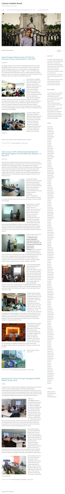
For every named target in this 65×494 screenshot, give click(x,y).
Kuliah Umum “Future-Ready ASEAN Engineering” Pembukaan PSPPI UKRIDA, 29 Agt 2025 (55, 94)
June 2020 (49, 242)
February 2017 (50, 309)
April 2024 (49, 165)
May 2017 (49, 304)
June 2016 (49, 322)
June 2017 (49, 302)
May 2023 (49, 183)
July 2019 (49, 260)
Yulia (48, 93)
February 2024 (50, 168)
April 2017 (49, 306)
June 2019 (49, 262)
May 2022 (49, 203)
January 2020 (50, 250)
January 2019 (50, 270)
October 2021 (50, 215)
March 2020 (49, 247)
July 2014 (49, 361)
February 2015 (50, 349)
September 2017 (50, 297)
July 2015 (49, 341)
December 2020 (50, 232)
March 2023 (49, 187)
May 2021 (49, 223)
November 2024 (50, 153)
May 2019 (49, 264)
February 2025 (50, 148)
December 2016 (50, 312)
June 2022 (49, 202)
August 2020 (49, 239)
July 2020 (49, 240)
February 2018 (50, 289)
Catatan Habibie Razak (12, 3)
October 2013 (50, 376)
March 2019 (49, 267)
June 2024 (49, 161)
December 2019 (50, 252)
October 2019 (50, 255)
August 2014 (49, 359)
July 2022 (49, 200)
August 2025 (49, 138)
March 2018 (49, 287)
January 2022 (50, 210)
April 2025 (49, 145)
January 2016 (50, 331)
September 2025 (50, 136)
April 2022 (49, 205)
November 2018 (50, 274)
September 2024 (50, 156)
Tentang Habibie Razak (43, 10)
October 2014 (50, 356)
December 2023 (50, 171)
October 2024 (50, 155)
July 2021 (49, 220)
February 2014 (50, 369)
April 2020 (49, 245)
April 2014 (49, 366)
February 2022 (50, 208)
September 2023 (50, 176)
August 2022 (49, 198)
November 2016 (50, 314)
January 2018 (50, 291)
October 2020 (50, 235)
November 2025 (50, 133)
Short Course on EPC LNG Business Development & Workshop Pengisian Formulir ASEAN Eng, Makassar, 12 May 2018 (21, 153)
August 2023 (49, 178)
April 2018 (49, 286)
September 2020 (50, 237)
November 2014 (50, 354)
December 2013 (50, 373)
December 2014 (50, 353)
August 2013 (49, 380)
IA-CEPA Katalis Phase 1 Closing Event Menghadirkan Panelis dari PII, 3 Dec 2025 (55, 76)
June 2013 (49, 383)
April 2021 (49, 225)
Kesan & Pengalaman (16, 143)
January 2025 (50, 150)
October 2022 (50, 195)
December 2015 (50, 333)
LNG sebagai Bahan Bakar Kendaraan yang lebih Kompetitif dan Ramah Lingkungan (54, 109)
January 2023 (50, 190)
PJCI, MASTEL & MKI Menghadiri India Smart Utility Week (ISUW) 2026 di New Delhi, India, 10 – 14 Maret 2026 (55, 61)
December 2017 (50, 292)
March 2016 (49, 327)
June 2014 (49, 363)
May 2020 (49, 244)
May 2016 (49, 324)
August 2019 (49, 259)
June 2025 (49, 141)
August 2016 (49, 319)
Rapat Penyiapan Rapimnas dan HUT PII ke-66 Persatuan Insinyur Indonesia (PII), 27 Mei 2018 (18, 58)
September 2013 (50, 378)
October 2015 (50, 336)
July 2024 (49, 160)
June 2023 (49, 181)
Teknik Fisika (49, 108)
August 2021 (49, 218)
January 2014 (50, 371)
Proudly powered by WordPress (8, 491)
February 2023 (50, 188)
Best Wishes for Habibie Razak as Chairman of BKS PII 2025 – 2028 (21, 10)
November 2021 (50, 213)
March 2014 (49, 368)
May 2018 (49, 284)
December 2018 (50, 272)
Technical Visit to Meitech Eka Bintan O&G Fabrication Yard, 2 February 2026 (55, 99)
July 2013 (49, 381)
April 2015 (49, 346)
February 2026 (50, 128)
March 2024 (49, 166)
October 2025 (50, 135)
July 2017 (49, 301)
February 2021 (50, 228)
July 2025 (49, 140)
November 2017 (50, 294)
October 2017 (50, 296)
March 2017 (49, 307)
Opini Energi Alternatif (51, 396)
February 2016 (50, 329)
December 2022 (50, 192)
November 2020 (50, 234)
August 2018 (49, 279)
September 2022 (50, 197)
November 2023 (50, 173)
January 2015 (50, 351)
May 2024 (49, 163)
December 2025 (50, 131)
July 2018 (49, 281)
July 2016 (49, 321)
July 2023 (49, 180)
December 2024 (50, 151)
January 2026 (50, 129)
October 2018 (50, 275)
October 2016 (50, 316)
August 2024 (49, 158)
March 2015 (49, 348)
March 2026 (49, 126)
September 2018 (50, 277)
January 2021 (50, 230)
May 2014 (49, 364)
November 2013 (50, 374)
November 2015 (50, 334)
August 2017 (49, 299)
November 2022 (50, 193)
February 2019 (50, 269)
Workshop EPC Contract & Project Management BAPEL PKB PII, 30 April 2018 (21, 379)
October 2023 (50, 175)
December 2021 (50, 212)
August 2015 (49, 339)
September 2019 (50, 257)
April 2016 (49, 326)
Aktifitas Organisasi (51, 391)
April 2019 (49, 265)
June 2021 (49, 222)
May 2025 (49, 143)
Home (3, 10)
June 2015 (49, 343)
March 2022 (49, 207)
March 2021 (49, 227)
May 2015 (49, 344)
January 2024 (50, 170)
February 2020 (50, 249)
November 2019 (50, 254)
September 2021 (50, 217)
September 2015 (50, 338)
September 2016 (50, 317)
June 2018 (49, 282)
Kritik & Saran (24, 369)
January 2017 (50, 311)
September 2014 (50, 358)
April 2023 (49, 185)
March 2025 (49, 146)
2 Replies (3, 383)
